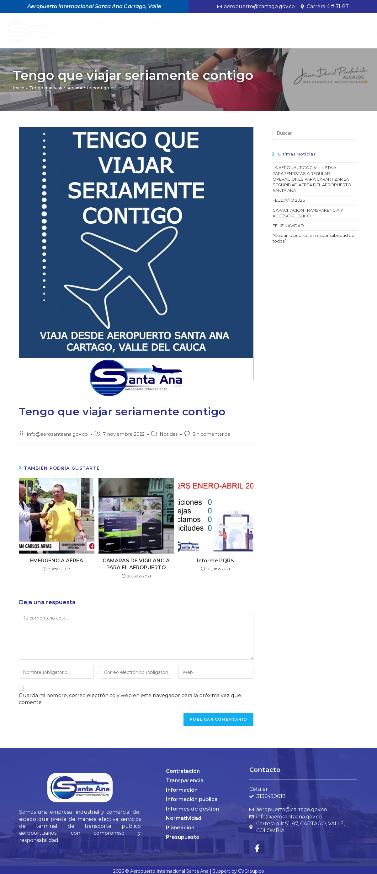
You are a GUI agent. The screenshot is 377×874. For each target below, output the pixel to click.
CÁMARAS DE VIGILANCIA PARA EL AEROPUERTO (136, 564)
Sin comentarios (211, 434)
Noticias (192, 23)
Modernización (297, 38)
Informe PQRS (215, 561)
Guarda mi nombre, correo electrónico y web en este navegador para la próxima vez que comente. (130, 698)
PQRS (352, 23)
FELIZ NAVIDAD (288, 225)
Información (182, 790)
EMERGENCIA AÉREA (56, 561)
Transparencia (233, 23)
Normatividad (183, 818)
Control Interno (313, 23)
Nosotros (157, 23)
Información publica (192, 799)
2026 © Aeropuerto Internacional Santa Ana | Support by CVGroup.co (188, 871)
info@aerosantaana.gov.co (57, 434)
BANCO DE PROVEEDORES (239, 38)
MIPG (271, 23)
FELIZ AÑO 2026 (289, 200)
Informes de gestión (192, 809)
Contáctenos (341, 38)
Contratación (183, 771)
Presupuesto (182, 837)
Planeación (180, 828)
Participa (122, 23)
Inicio (95, 23)
